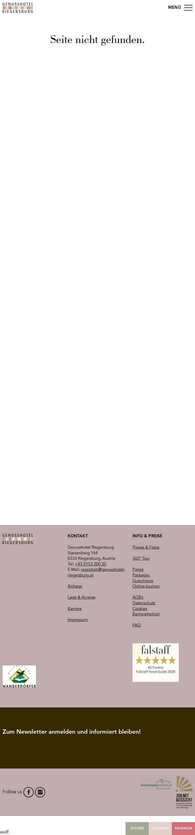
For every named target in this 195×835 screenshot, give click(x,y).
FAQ (136, 625)
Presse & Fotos (145, 547)
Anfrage (75, 586)
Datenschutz (143, 603)
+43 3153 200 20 (90, 564)
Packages (141, 575)
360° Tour (141, 558)
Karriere (75, 608)
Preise (138, 569)
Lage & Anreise (81, 597)
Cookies (139, 608)
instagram (40, 792)
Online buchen (146, 586)
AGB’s (137, 597)
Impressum (78, 619)
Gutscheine (142, 580)
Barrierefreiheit (145, 614)
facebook (28, 792)
